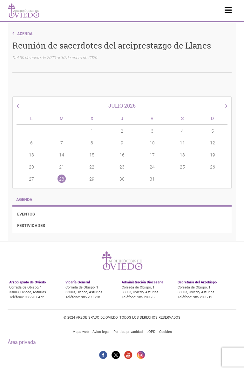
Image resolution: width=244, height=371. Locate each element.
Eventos (26, 214)
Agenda (24, 33)
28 (61, 179)
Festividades (31, 225)
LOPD (150, 332)
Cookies (165, 332)
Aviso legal (101, 332)
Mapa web (80, 332)
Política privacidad (128, 332)
